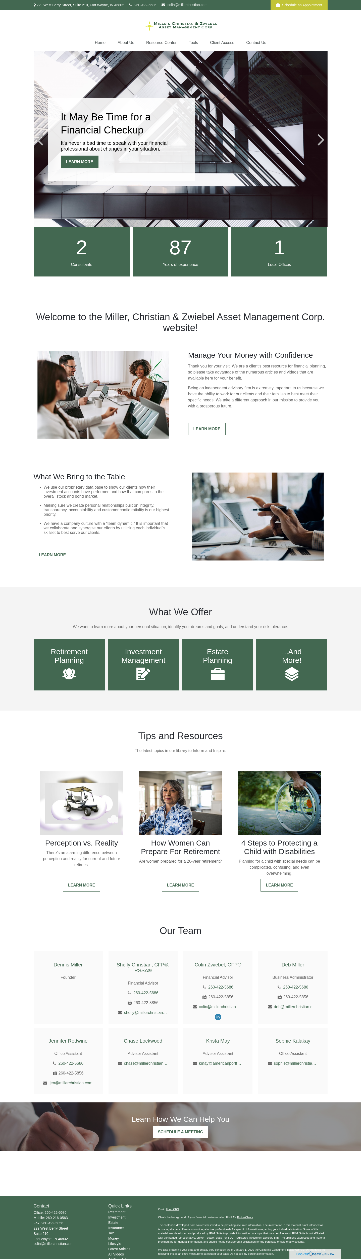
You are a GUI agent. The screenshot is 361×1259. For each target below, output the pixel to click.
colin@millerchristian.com (185, 5)
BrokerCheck (245, 1217)
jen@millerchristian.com (71, 1083)
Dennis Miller (68, 964)
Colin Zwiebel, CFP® (218, 964)
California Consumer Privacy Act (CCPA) (284, 1249)
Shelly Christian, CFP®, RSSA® (143, 967)
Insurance (116, 1228)
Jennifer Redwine (68, 1041)
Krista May (218, 1041)
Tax (111, 1233)
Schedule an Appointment (299, 5)
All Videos (116, 1254)
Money (113, 1238)
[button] (100, 42)
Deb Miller (293, 964)
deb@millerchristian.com (296, 1007)
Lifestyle (114, 1244)
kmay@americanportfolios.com (221, 1063)
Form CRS (172, 1209)
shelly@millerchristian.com (146, 1012)
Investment (116, 1217)
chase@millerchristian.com (146, 1063)
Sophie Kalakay (292, 1041)
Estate (113, 1223)
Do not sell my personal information (251, 1253)
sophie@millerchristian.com (296, 1063)
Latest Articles (119, 1249)
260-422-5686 (142, 5)
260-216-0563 (57, 1218)
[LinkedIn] (218, 1017)
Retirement (116, 1212)
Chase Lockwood (143, 1041)
